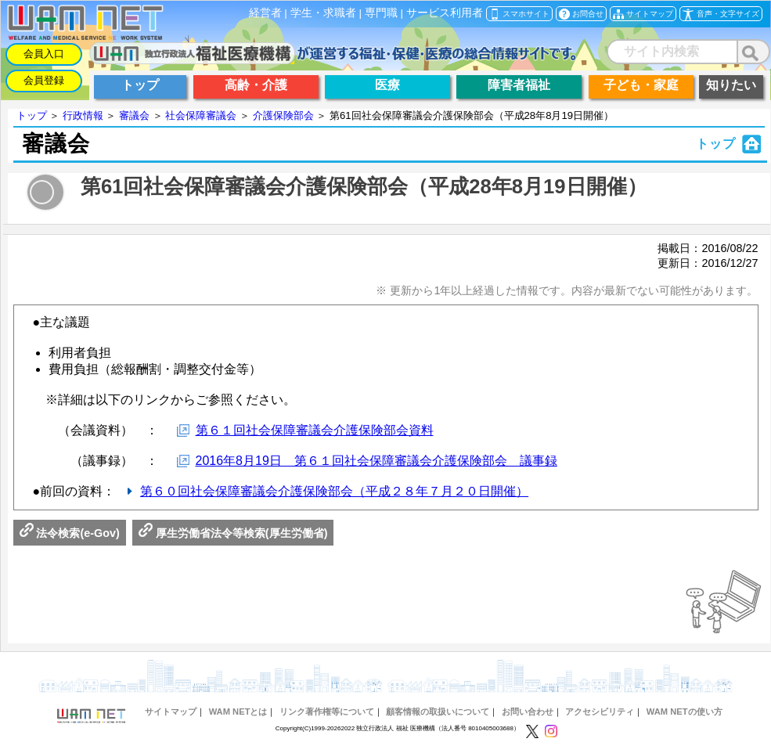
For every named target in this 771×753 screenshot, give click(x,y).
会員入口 (43, 53)
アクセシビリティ (599, 711)
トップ (31, 115)
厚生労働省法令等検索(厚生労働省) (233, 533)
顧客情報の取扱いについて (437, 711)
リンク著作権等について (326, 711)
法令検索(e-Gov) (70, 533)
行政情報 (83, 115)
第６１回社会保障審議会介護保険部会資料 (315, 430)
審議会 (134, 115)
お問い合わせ (527, 711)
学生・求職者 (323, 13)
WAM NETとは (238, 711)
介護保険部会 (283, 115)
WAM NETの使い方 (684, 711)
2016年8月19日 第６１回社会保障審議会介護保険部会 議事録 (376, 460)
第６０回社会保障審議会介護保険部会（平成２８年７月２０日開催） (334, 491)
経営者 (265, 13)
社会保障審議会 (200, 115)
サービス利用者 (444, 13)
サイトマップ (170, 711)
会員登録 (43, 80)
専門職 (381, 13)
